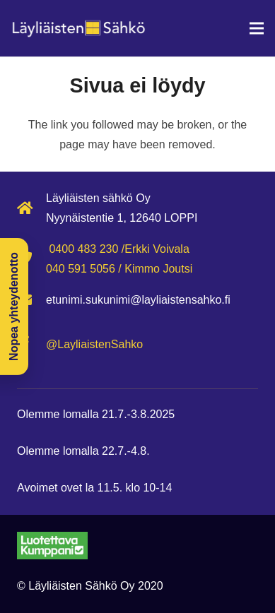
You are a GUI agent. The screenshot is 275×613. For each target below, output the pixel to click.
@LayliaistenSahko (94, 344)
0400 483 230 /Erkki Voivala (119, 249)
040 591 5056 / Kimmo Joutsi (119, 269)
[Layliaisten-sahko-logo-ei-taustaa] (78, 28)
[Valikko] (256, 28)
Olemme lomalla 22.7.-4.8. (83, 451)
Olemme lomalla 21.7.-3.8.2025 (96, 414)
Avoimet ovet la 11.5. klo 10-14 (94, 488)
